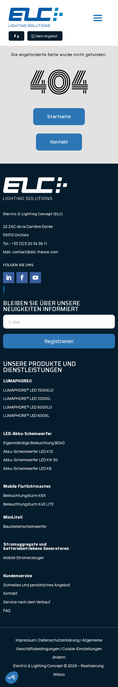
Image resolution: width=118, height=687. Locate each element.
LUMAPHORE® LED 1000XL (27, 398)
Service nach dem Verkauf (26, 602)
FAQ (7, 610)
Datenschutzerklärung (59, 640)
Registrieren (58, 341)
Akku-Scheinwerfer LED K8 (27, 468)
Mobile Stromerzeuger (23, 557)
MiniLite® (13, 517)
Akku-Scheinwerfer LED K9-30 (30, 459)
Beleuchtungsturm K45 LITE (28, 504)
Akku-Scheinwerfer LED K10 (28, 451)
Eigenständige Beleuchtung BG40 (34, 442)
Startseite (59, 116)
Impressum (26, 640)
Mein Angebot (47, 36)
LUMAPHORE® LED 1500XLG (28, 390)
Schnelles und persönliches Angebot (36, 585)
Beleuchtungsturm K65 (24, 495)
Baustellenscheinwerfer (25, 526)
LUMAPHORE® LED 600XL (26, 415)
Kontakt (59, 142)
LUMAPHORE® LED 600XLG (27, 407)
